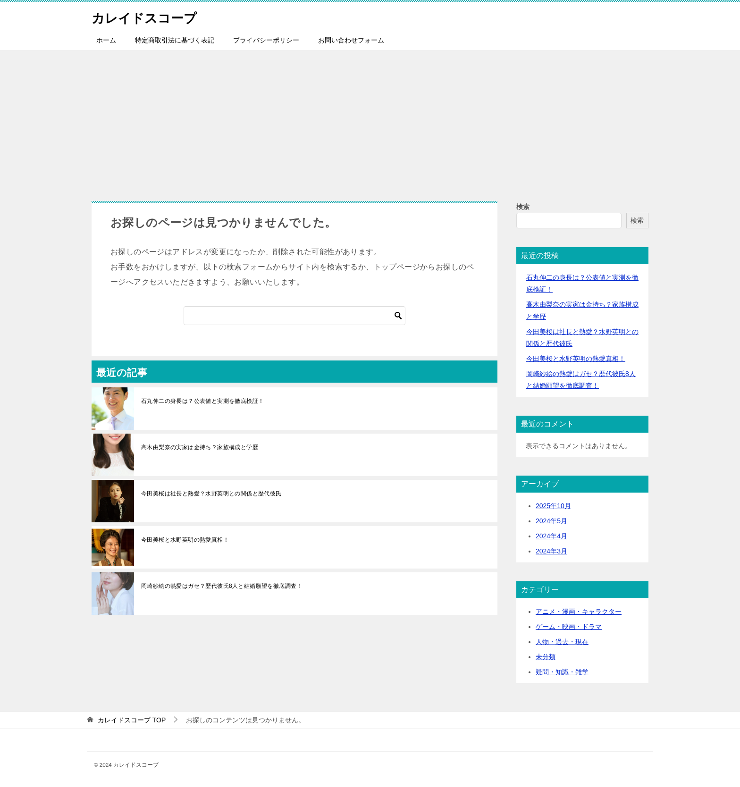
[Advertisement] (370, 121)
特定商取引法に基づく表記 (174, 40)
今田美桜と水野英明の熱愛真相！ (185, 539)
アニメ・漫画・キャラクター (579, 611)
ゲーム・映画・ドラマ (569, 626)
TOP (132, 720)
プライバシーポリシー (266, 40)
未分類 (545, 657)
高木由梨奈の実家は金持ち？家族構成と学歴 (199, 447)
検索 (523, 206)
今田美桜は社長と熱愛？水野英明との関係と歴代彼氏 (211, 493)
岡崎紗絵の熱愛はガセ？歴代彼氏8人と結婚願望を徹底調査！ (222, 586)
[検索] (294, 315)
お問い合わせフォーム (351, 40)
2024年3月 (551, 551)
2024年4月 (551, 536)
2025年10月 (553, 506)
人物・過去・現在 (562, 641)
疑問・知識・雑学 (562, 672)
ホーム (106, 40)
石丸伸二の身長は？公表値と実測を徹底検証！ (202, 401)
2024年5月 (551, 521)
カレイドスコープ (150, 16)
